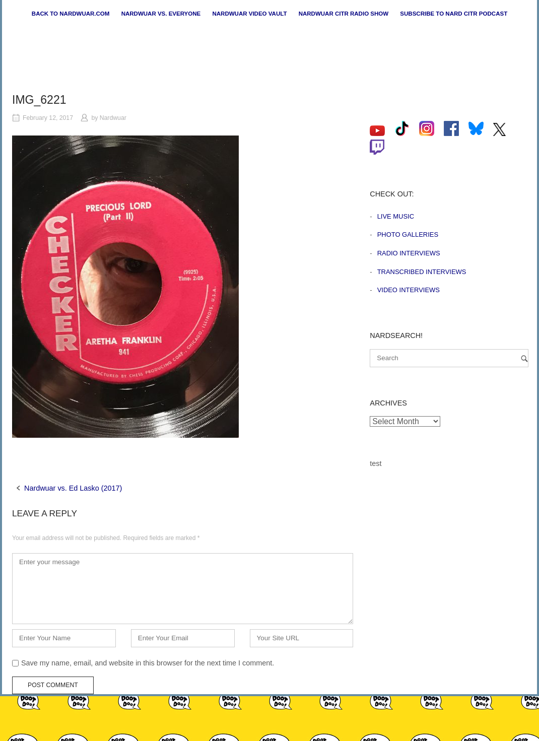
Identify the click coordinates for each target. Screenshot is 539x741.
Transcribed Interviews (421, 272)
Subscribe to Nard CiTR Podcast (453, 14)
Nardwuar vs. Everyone (161, 14)
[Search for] (449, 358)
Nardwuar (113, 117)
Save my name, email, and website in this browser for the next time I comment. (147, 663)
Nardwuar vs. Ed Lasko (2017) (73, 488)
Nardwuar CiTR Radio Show (343, 14)
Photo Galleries (407, 234)
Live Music (395, 216)
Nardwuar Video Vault (249, 14)
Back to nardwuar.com (71, 14)
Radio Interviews (408, 253)
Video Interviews (408, 290)
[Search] (524, 358)
